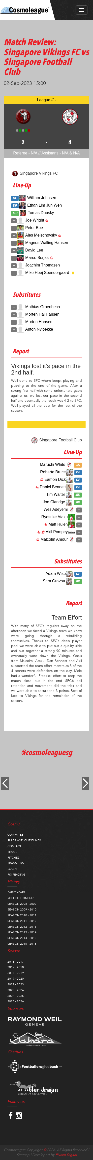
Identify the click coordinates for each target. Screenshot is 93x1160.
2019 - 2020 (15, 979)
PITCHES (13, 858)
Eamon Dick (55, 479)
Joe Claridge (54, 502)
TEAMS (12, 852)
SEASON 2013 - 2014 (21, 932)
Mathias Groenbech (42, 307)
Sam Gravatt (54, 581)
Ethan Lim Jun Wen (44, 205)
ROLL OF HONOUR (20, 898)
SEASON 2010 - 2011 (21, 915)
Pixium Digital (66, 1155)
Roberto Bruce (53, 472)
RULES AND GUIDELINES (24, 840)
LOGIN (12, 869)
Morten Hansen (38, 322)
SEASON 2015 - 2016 (21, 944)
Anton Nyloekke (39, 329)
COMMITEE (15, 835)
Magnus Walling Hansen (46, 243)
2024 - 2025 (15, 996)
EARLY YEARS (16, 892)
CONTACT (14, 846)
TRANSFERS (15, 863)
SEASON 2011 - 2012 (21, 921)
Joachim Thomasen (42, 265)
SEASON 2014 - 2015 (21, 938)
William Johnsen (41, 198)
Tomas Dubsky (41, 213)
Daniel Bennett (53, 487)
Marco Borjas (37, 258)
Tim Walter (55, 494)
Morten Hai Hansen (42, 314)
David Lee (34, 250)
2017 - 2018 (15, 967)
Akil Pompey (57, 532)
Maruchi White (52, 464)
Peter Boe (34, 228)
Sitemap (23, 1155)
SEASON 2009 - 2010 (21, 909)
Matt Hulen (58, 524)
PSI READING (16, 875)
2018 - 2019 (15, 973)
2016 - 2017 (15, 962)
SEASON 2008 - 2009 (21, 904)
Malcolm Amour (54, 539)
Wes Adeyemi (56, 509)
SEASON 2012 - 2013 (21, 927)
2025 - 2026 (15, 1001)
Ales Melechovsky (41, 235)
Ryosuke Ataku (54, 517)
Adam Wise (55, 573)
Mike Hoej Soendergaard (47, 272)
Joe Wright (34, 220)
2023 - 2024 (15, 990)
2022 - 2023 (15, 984)
